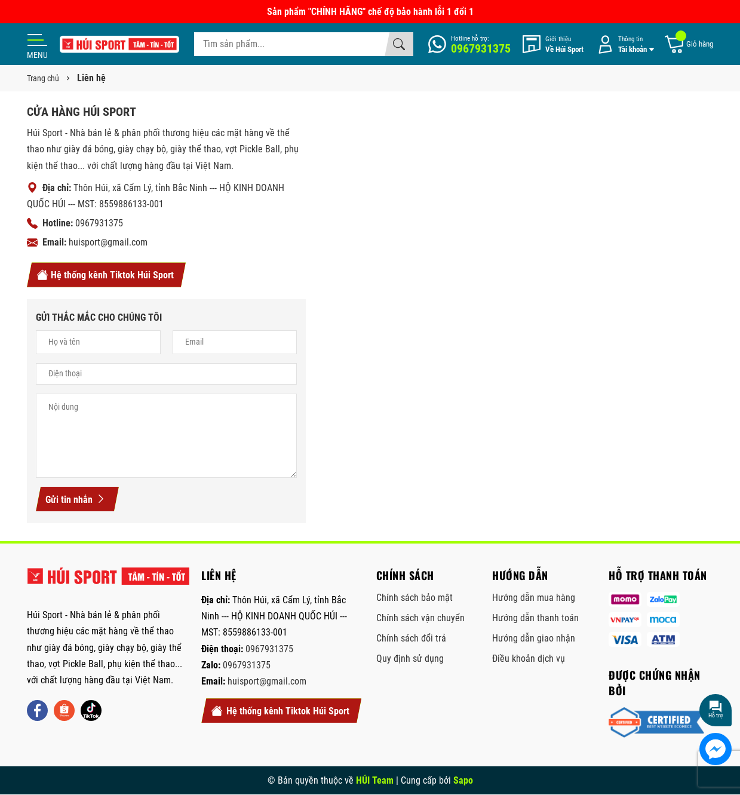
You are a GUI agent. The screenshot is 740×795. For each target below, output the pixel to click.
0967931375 (99, 223)
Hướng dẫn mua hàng (533, 597)
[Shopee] (64, 710)
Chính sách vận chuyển (420, 618)
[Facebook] (37, 710)
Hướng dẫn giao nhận (533, 638)
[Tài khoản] (623, 44)
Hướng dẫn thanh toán (535, 618)
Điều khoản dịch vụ (528, 658)
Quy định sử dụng (410, 658)
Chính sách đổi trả (411, 638)
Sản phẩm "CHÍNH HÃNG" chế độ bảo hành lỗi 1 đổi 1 (370, 11)
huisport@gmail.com (108, 242)
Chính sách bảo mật (414, 597)
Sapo (463, 780)
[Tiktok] (91, 710)
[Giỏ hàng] (688, 44)
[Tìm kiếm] (399, 44)
